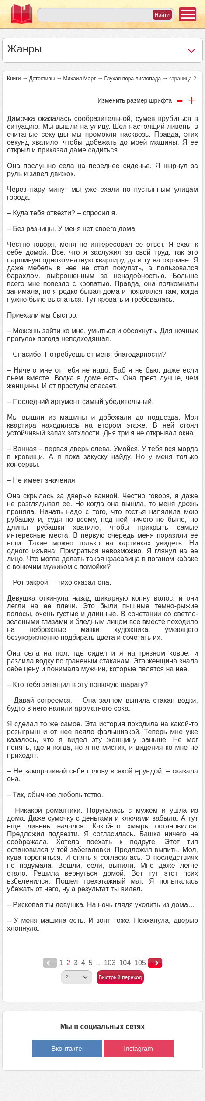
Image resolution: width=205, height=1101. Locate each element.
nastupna (155, 963)
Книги (14, 79)
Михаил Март (79, 79)
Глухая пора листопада (132, 79)
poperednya (50, 963)
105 (140, 962)
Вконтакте (66, 1048)
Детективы (42, 79)
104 (125, 962)
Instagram (138, 1048)
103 (110, 962)
